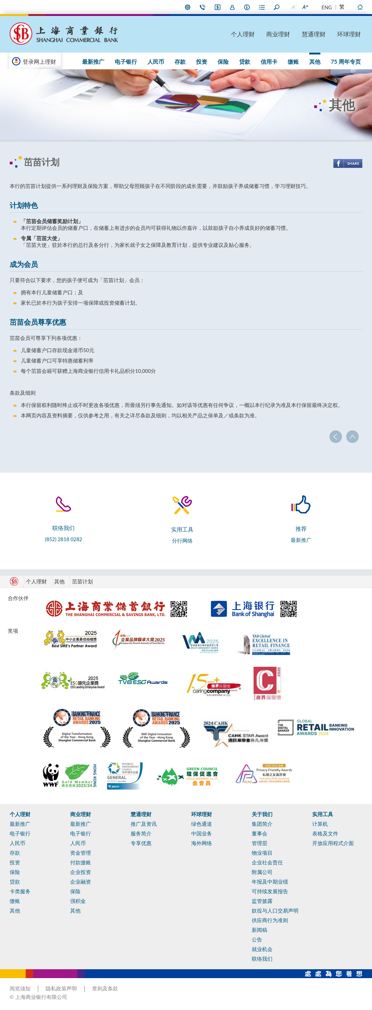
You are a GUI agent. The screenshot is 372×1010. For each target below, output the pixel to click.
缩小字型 (293, 7)
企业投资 (80, 872)
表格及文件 (325, 834)
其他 (314, 61)
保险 (223, 61)
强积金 (78, 901)
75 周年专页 (346, 61)
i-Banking (217, 7)
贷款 (244, 61)
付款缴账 (80, 862)
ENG (327, 7)
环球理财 (349, 33)
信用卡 (269, 61)
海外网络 (201, 843)
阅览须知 (20, 988)
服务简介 (141, 834)
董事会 (259, 834)
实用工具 (322, 814)
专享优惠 (141, 843)
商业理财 (278, 33)
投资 (201, 61)
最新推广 (93, 61)
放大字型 (304, 7)
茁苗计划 (82, 582)
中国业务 (201, 834)
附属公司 (262, 872)
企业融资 (80, 882)
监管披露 (262, 901)
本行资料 (247, 7)
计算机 (320, 824)
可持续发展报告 (270, 891)
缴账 (293, 61)
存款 (180, 61)
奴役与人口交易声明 (275, 911)
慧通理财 (314, 33)
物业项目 (262, 853)
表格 (262, 7)
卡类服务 (20, 891)
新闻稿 (259, 930)
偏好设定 (187, 7)
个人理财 (243, 33)
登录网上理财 (39, 61)
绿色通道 (201, 824)
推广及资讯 (144, 824)
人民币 (155, 61)
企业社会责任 (267, 862)
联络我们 (202, 7)
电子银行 (126, 61)
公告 (257, 940)
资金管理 (80, 853)
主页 (359, 7)
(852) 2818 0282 (63, 539)
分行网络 (182, 541)
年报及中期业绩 (270, 882)
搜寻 (277, 7)
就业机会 (262, 949)
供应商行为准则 (270, 920)
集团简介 (262, 824)
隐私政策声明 (61, 988)
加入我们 (232, 7)
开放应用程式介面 (333, 843)
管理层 (259, 843)
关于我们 (262, 814)
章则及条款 (105, 988)
